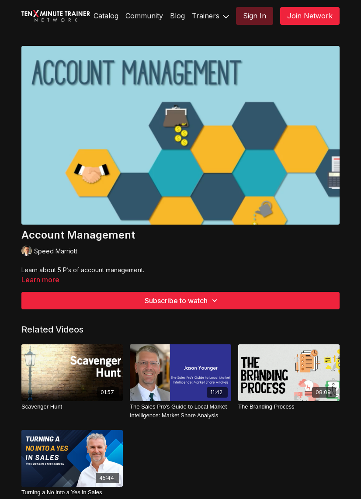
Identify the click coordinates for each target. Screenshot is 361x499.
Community (144, 15)
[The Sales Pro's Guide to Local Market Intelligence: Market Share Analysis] (180, 410)
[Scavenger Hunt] (72, 406)
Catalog (106, 15)
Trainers (210, 15)
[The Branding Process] (289, 406)
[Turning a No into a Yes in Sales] (72, 492)
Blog (177, 15)
